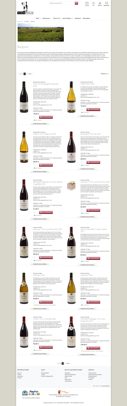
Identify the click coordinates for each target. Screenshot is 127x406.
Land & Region (67, 18)
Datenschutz (68, 379)
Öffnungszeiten (45, 373)
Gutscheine (91, 377)
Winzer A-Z (56, 18)
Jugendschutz (68, 381)
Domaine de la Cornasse (39, 82)
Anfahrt (43, 374)
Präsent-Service (92, 373)
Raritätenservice (92, 376)
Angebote (78, 18)
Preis (104, 73)
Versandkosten (106, 386)
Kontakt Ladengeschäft (47, 376)
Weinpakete (86, 18)
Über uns (19, 373)
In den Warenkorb (46, 117)
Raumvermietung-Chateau (95, 374)
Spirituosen (46, 18)
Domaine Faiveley (85, 132)
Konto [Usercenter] (100, 4)
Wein (37, 18)
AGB (66, 377)
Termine (19, 374)
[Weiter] (31, 74)
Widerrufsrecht (68, 376)
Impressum (20, 376)
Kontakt (19, 377)
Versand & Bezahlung (70, 374)
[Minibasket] (106, 4)
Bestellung (67, 373)
